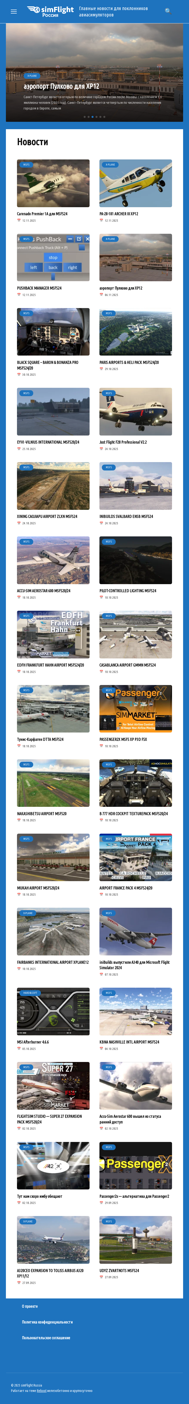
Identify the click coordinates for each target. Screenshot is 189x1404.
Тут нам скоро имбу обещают (39, 1194)
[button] (85, 117)
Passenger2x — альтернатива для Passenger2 (134, 1194)
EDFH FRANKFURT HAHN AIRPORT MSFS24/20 (50, 664)
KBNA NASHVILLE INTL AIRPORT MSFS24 (129, 1041)
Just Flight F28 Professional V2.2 (123, 442)
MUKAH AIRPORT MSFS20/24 (38, 887)
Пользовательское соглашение (46, 1336)
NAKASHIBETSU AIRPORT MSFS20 (41, 813)
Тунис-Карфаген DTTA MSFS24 (40, 738)
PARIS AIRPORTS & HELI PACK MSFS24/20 (129, 362)
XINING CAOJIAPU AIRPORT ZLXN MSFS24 (47, 516)
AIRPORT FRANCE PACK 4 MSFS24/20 (125, 887)
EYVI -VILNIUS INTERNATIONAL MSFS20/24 (48, 442)
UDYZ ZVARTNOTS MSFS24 (119, 1269)
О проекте (30, 1304)
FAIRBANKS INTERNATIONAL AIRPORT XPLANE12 (53, 961)
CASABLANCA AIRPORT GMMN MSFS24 (127, 664)
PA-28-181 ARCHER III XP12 (118, 214)
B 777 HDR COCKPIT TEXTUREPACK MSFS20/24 (133, 813)
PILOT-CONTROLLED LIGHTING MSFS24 (127, 590)
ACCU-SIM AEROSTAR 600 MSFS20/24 (43, 590)
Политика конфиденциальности (47, 1320)
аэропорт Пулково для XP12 (120, 288)
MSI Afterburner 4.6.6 (33, 1041)
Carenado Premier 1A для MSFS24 (42, 214)
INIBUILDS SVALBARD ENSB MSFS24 (126, 516)
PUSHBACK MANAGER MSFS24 (39, 288)
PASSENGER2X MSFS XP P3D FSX (123, 738)
